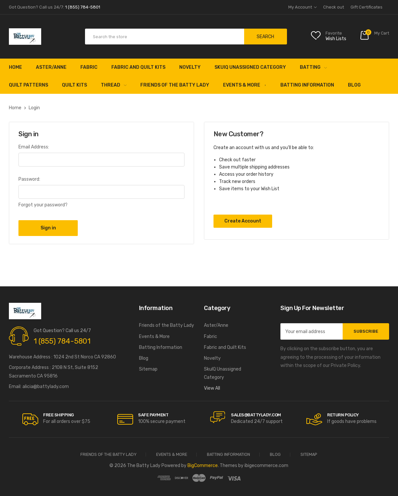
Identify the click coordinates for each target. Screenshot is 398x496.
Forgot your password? (43, 205)
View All (212, 388)
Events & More (245, 85)
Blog (354, 85)
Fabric (89, 67)
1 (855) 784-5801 (62, 341)
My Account (302, 7)
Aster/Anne (51, 67)
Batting (313, 67)
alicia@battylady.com (45, 386)
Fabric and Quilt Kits (138, 67)
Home (15, 67)
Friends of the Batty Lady (174, 85)
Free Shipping (58, 414)
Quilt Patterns (28, 85)
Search (265, 36)
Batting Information (307, 85)
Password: (29, 179)
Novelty (190, 67)
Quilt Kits (74, 85)
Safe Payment (153, 414)
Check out (333, 7)
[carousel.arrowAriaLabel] (30, 419)
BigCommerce (202, 465)
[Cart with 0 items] (374, 36)
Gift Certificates (367, 7)
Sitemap (148, 369)
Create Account (242, 221)
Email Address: (33, 147)
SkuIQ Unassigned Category (250, 67)
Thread (114, 85)
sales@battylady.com (256, 414)
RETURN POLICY (343, 414)
